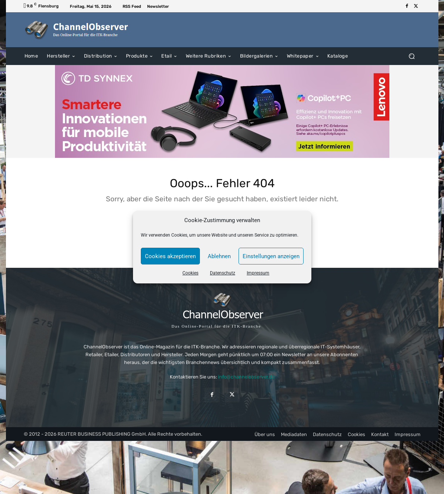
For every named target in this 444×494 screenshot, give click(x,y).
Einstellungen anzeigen (271, 256)
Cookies (190, 273)
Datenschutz (222, 273)
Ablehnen (219, 256)
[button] (412, 56)
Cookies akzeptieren (170, 256)
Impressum (258, 273)
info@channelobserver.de (246, 381)
